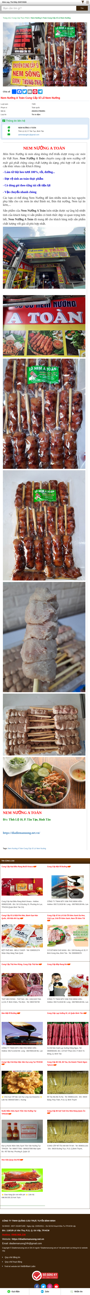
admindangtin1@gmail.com (28, 135)
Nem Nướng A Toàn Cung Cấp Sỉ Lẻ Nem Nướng (27, 848)
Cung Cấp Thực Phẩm (21, 18)
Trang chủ (7, 18)
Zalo (45, 1291)
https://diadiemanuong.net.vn (28, 1239)
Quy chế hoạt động (13, 1262)
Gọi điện (13, 1291)
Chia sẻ (6, 91)
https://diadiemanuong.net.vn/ (21, 832)
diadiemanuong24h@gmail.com (25, 1243)
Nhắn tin (76, 1291)
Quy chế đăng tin (12, 1257)
